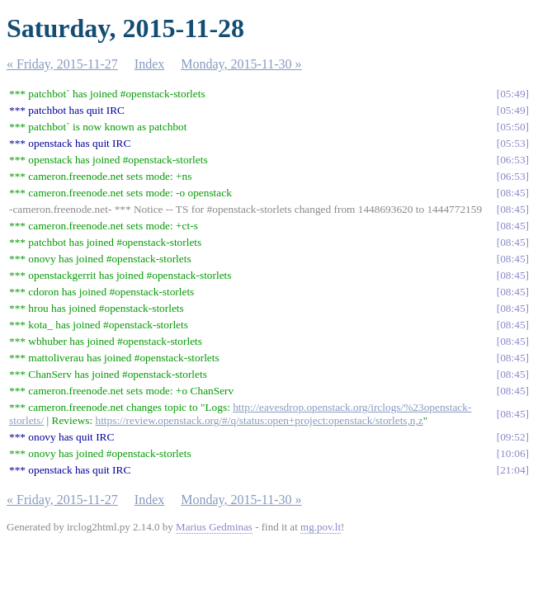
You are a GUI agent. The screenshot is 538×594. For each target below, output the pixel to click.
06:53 (512, 159)
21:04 (512, 470)
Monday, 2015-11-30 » (241, 64)
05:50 (512, 126)
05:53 (512, 143)
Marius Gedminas (214, 527)
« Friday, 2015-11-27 (62, 64)
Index (149, 64)
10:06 (512, 453)
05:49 (512, 93)
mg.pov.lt (320, 527)
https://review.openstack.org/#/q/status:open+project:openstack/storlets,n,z (259, 420)
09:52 (512, 437)
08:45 (512, 192)
